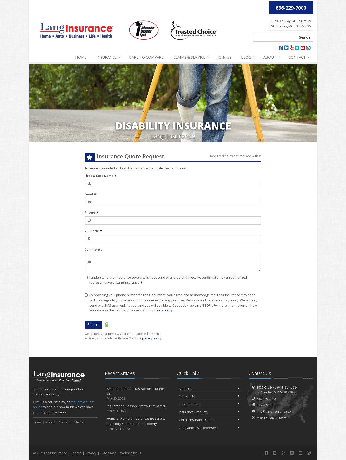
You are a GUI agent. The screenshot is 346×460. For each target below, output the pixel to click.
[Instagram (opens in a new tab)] (308, 47)
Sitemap (79, 422)
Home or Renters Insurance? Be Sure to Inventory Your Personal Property (137, 423)
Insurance (108, 57)
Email (91, 194)
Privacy (91, 453)
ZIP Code (93, 231)
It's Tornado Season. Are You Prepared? (137, 408)
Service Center (209, 404)
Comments (93, 249)
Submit (93, 324)
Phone (92, 212)
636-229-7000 (266, 398)
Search (304, 37)
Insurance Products (209, 412)
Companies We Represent (209, 427)
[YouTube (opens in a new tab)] (303, 47)
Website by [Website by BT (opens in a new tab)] (131, 453)
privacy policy (162, 310)
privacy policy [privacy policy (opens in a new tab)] (151, 338)
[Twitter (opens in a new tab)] (297, 47)
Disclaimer (108, 453)
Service (191, 57)
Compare (146, 57)
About (272, 57)
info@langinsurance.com (275, 411)
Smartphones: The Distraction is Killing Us (137, 393)
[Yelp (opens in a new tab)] (292, 47)
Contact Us (209, 396)
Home (80, 57)
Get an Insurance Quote (209, 420)
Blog (248, 57)
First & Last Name (101, 175)
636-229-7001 (266, 405)
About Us (209, 388)
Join (224, 57)
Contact (299, 57)
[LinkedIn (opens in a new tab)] (286, 47)
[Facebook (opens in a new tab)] (281, 47)
